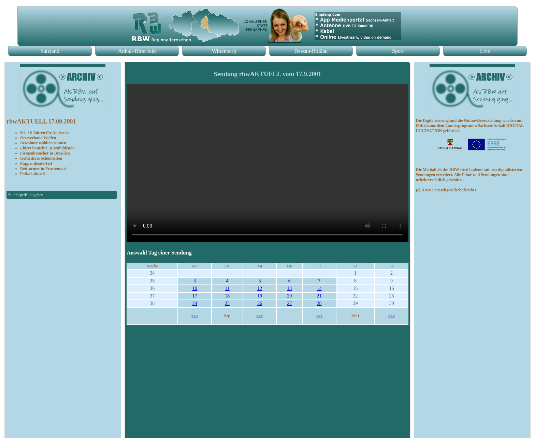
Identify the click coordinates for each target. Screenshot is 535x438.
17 (194, 295)
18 (227, 295)
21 (319, 295)
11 (227, 288)
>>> (259, 315)
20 (289, 295)
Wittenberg (224, 51)
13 (289, 288)
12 (259, 288)
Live (485, 51)
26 (259, 303)
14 (319, 288)
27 (289, 303)
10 (194, 288)
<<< (194, 315)
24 (194, 303)
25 (227, 303)
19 (259, 295)
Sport (398, 51)
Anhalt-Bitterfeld (137, 51)
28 (319, 303)
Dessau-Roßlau (311, 51)
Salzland (50, 51)
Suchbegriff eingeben (25, 194)
